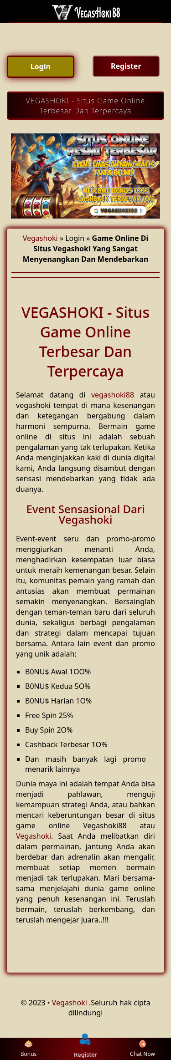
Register (86, 1048)
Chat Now (142, 1049)
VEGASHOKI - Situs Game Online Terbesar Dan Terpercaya (85, 106)
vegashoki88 (112, 395)
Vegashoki (40, 238)
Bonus (29, 1049)
